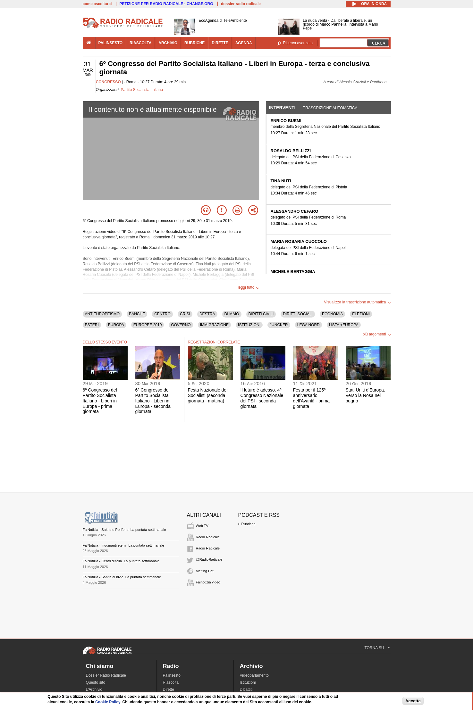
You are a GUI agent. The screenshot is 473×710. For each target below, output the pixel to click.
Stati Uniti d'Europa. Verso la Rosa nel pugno (365, 395)
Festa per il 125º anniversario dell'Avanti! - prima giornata (311, 398)
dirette (220, 43)
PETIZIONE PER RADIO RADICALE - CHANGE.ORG (166, 4)
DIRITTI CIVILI (261, 314)
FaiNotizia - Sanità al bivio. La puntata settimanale (122, 577)
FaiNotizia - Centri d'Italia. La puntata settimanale (121, 561)
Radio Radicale (208, 537)
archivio (167, 43)
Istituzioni (248, 682)
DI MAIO (231, 314)
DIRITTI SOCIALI (298, 314)
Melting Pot (205, 571)
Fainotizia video (208, 582)
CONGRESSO (108, 82)
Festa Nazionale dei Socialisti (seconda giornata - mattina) (208, 395)
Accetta (413, 700)
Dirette (168, 689)
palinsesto (110, 43)
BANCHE (137, 314)
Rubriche (248, 524)
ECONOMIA (332, 314)
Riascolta (171, 682)
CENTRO (162, 314)
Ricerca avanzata (298, 43)
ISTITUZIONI (249, 325)
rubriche (194, 43)
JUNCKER (279, 325)
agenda (243, 43)
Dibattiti (246, 689)
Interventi (282, 107)
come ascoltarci (97, 4)
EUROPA (116, 325)
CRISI (185, 314)
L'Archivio (94, 689)
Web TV (202, 526)
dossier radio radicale (241, 4)
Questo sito (96, 682)
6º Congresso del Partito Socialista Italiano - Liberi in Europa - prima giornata (100, 400)
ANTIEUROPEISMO (102, 314)
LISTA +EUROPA (344, 325)
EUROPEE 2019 (147, 325)
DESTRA (207, 314)
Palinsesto (172, 675)
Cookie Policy (107, 702)
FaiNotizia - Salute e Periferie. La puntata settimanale (124, 530)
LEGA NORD (308, 325)
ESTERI (92, 325)
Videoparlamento (254, 675)
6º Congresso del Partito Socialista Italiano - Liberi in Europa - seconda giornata (153, 400)
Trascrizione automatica (330, 108)
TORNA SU (374, 648)
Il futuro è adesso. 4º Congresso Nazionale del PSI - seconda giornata (262, 398)
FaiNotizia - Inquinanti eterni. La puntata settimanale (123, 545)
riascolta (140, 43)
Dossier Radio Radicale (106, 675)
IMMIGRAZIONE (214, 325)
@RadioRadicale (209, 559)
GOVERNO (180, 325)
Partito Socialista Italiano (142, 89)
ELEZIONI (361, 314)
